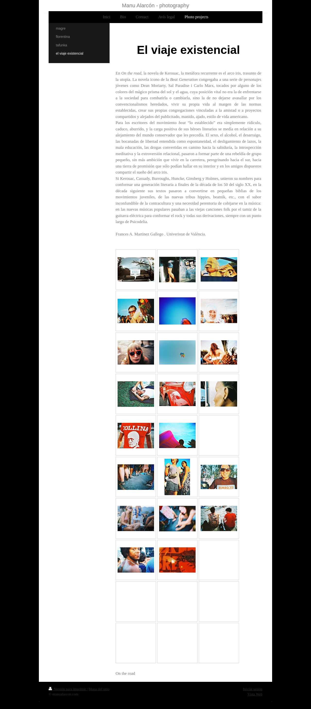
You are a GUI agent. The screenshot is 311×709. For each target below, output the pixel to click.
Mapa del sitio (98, 689)
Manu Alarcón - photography (155, 5)
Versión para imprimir (68, 689)
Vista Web (255, 694)
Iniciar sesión (252, 689)
